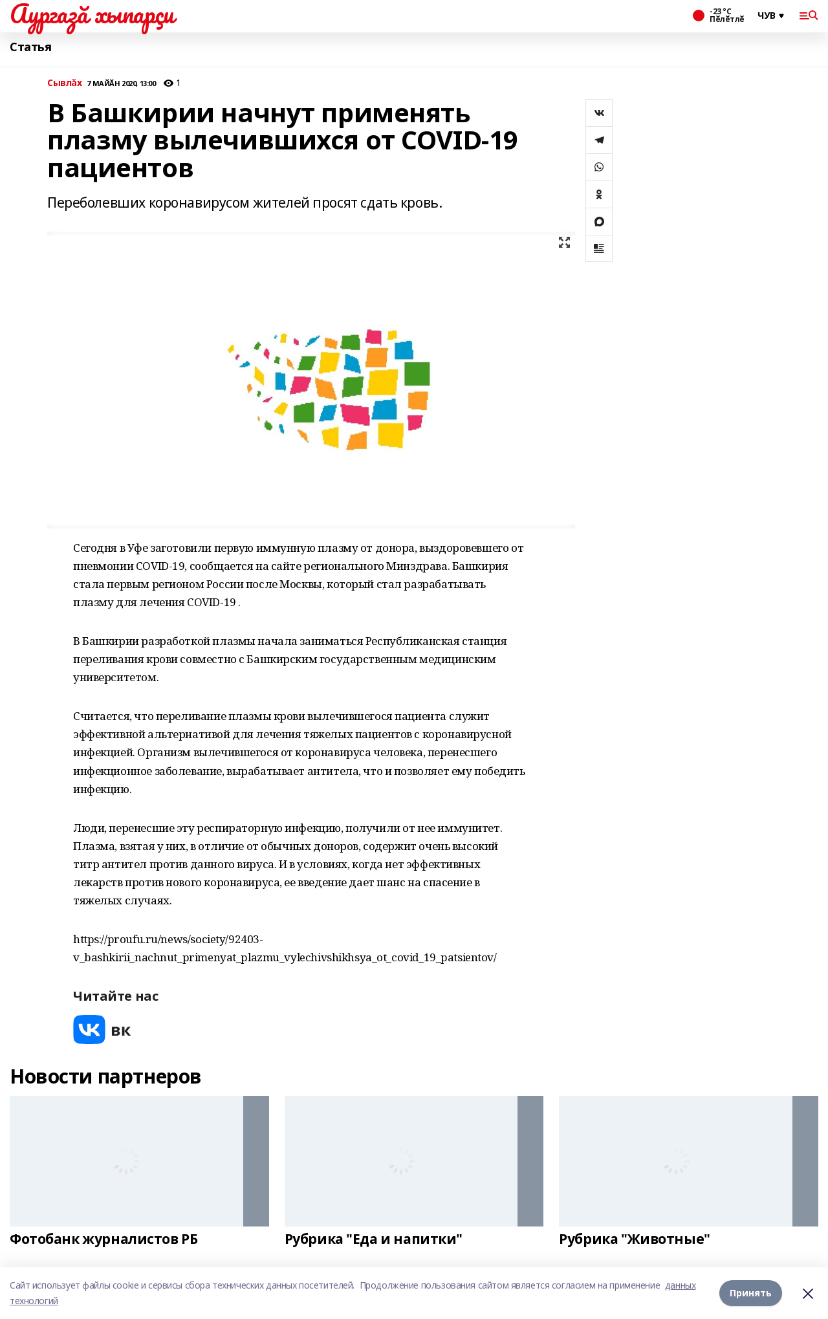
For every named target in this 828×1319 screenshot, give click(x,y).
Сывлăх (64, 83)
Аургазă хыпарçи (92, 13)
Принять (751, 1293)
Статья (30, 47)
